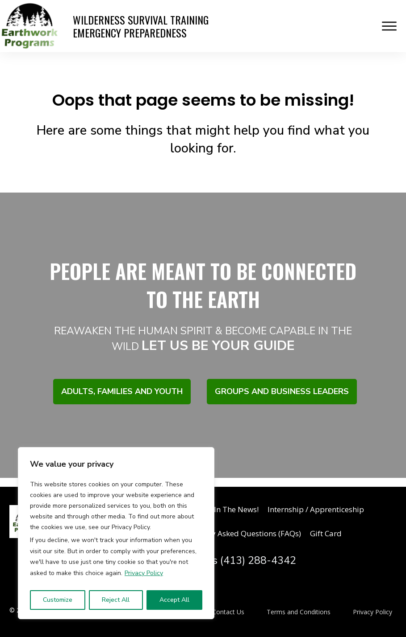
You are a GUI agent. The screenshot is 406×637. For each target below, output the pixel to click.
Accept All (174, 600)
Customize (57, 600)
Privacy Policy (144, 573)
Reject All (116, 600)
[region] (116, 533)
